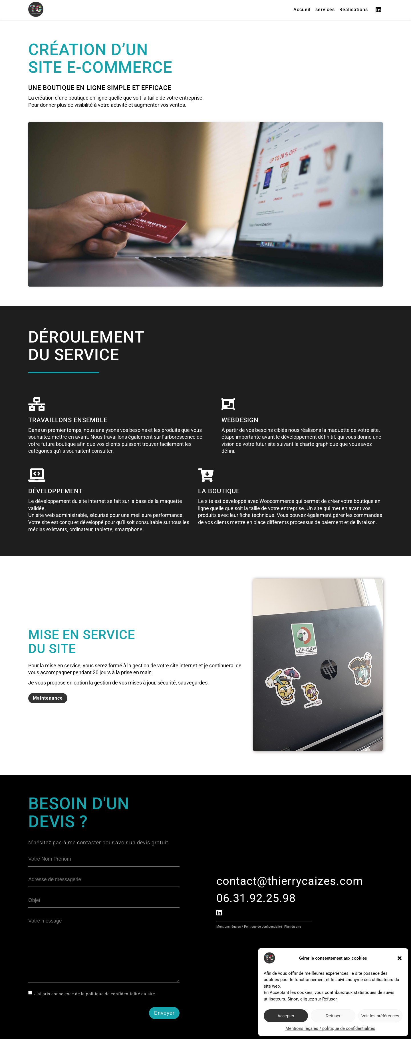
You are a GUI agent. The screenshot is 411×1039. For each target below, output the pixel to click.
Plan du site (292, 927)
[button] (399, 958)
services (325, 9)
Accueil (302, 9)
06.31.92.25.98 (256, 898)
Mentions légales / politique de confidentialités (330, 1028)
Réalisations (353, 9)
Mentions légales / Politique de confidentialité (249, 927)
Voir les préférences (380, 1015)
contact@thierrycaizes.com (289, 881)
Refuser (333, 1015)
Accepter (285, 1015)
